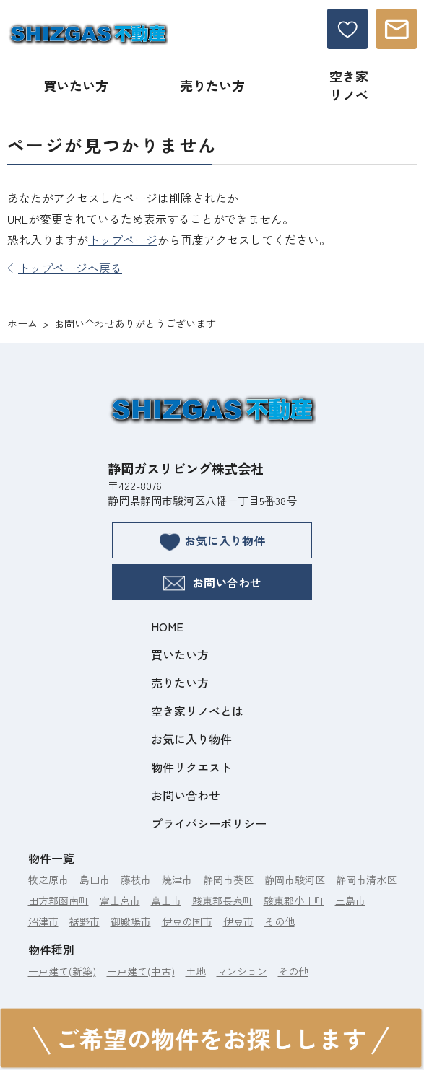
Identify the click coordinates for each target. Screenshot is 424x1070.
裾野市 (84, 921)
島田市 (94, 879)
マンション (242, 971)
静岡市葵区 (228, 879)
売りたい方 (212, 85)
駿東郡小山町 (294, 900)
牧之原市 (48, 879)
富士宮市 (120, 900)
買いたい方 (75, 85)
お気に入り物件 (212, 541)
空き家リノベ (348, 85)
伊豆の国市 (187, 921)
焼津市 (177, 879)
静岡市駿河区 (294, 879)
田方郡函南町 (58, 900)
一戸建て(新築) (62, 971)
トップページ (122, 239)
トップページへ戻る (64, 267)
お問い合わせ (212, 582)
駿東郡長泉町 (222, 900)
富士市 (166, 900)
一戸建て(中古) (141, 971)
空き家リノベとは (197, 710)
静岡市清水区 (366, 879)
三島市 (350, 900)
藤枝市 (136, 879)
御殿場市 (131, 921)
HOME (167, 626)
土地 (196, 971)
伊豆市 (238, 921)
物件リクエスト (191, 767)
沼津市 (43, 921)
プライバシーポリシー (209, 823)
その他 (279, 921)
